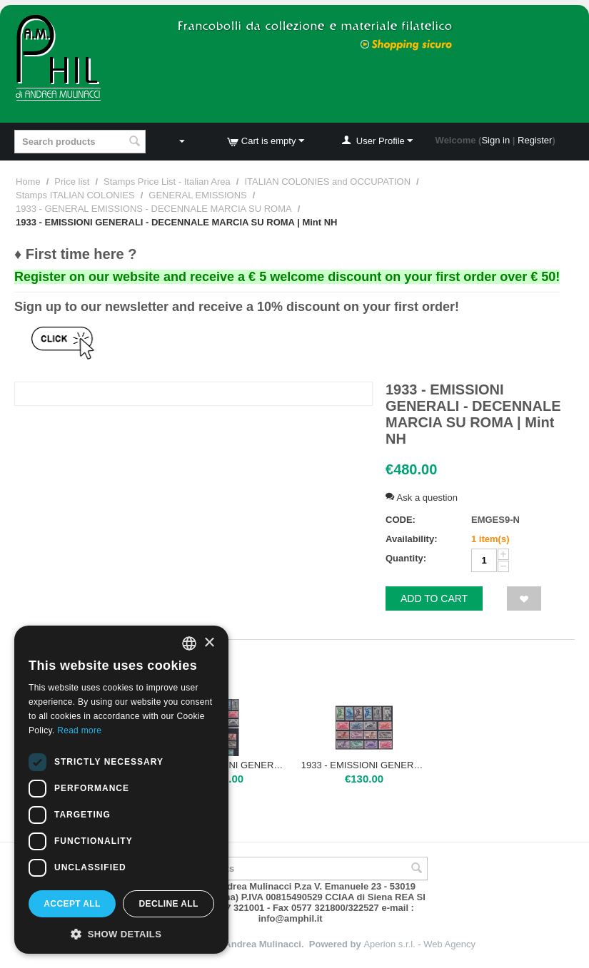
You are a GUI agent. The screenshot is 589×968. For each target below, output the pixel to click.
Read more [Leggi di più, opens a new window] (79, 730)
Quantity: (406, 558)
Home (28, 181)
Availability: (411, 539)
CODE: (401, 519)
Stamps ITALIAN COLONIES (75, 195)
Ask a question (422, 497)
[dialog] (121, 790)
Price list (71, 181)
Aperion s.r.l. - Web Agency (419, 944)
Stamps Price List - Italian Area (167, 181)
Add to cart (434, 598)
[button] (121, 933)
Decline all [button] (168, 904)
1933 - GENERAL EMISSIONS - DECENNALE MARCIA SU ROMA (154, 208)
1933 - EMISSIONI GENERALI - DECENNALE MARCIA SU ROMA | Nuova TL (364, 765)
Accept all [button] (72, 904)
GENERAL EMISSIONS (197, 195)
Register (535, 140)
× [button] (208, 643)
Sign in (495, 140)
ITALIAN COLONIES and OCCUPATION (327, 181)
